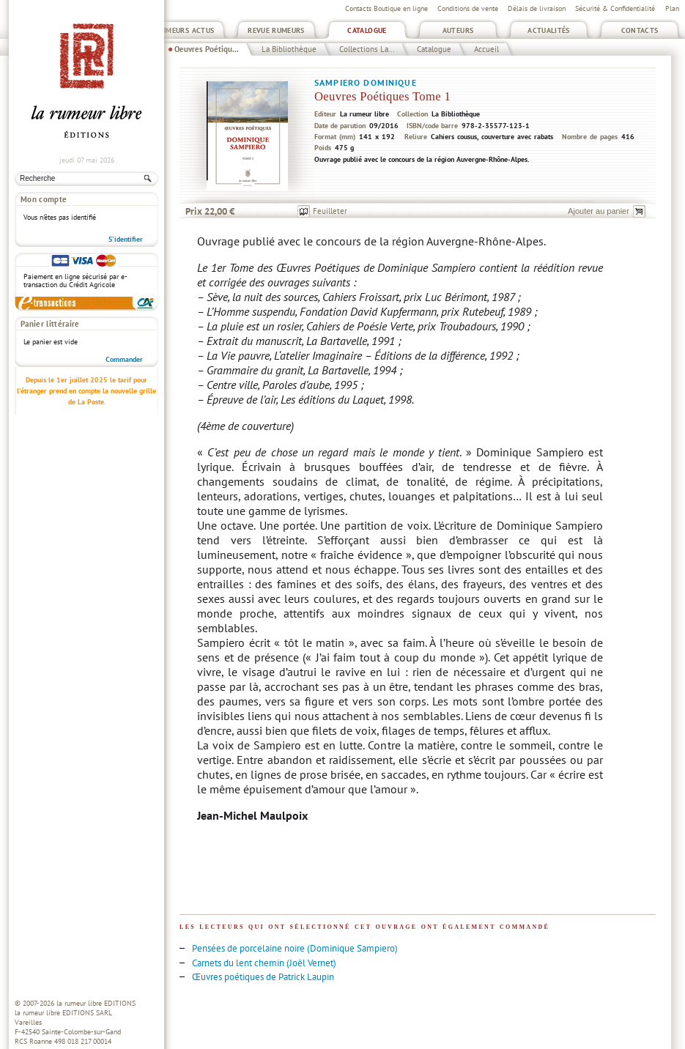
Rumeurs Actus (186, 30)
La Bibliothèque (289, 49)
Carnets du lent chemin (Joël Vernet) (264, 963)
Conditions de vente (467, 8)
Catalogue (366, 30)
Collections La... (366, 49)
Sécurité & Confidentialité (615, 8)
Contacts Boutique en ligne (386, 8)
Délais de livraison (537, 8)
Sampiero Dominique (365, 82)
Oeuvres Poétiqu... (206, 49)
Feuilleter (330, 211)
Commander (124, 359)
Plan (672, 8)
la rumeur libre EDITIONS (96, 1003)
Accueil (486, 49)
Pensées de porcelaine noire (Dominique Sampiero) (295, 948)
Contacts (640, 30)
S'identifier (125, 239)
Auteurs (458, 30)
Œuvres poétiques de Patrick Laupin (263, 977)
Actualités (548, 30)
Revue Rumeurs (276, 30)
